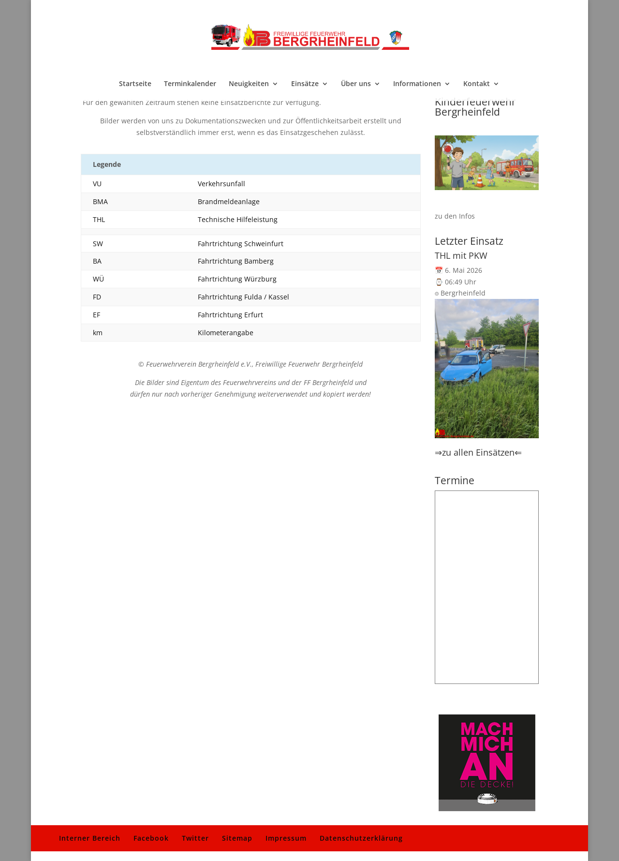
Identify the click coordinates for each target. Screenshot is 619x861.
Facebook (151, 838)
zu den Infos (455, 216)
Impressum (286, 838)
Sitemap (237, 838)
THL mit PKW (461, 255)
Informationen (417, 84)
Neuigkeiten (249, 84)
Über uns (356, 84)
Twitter (195, 838)
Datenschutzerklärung (361, 838)
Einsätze (305, 84)
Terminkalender (190, 84)
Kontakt (476, 84)
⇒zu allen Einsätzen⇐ (478, 452)
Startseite (135, 84)
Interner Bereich (89, 838)
